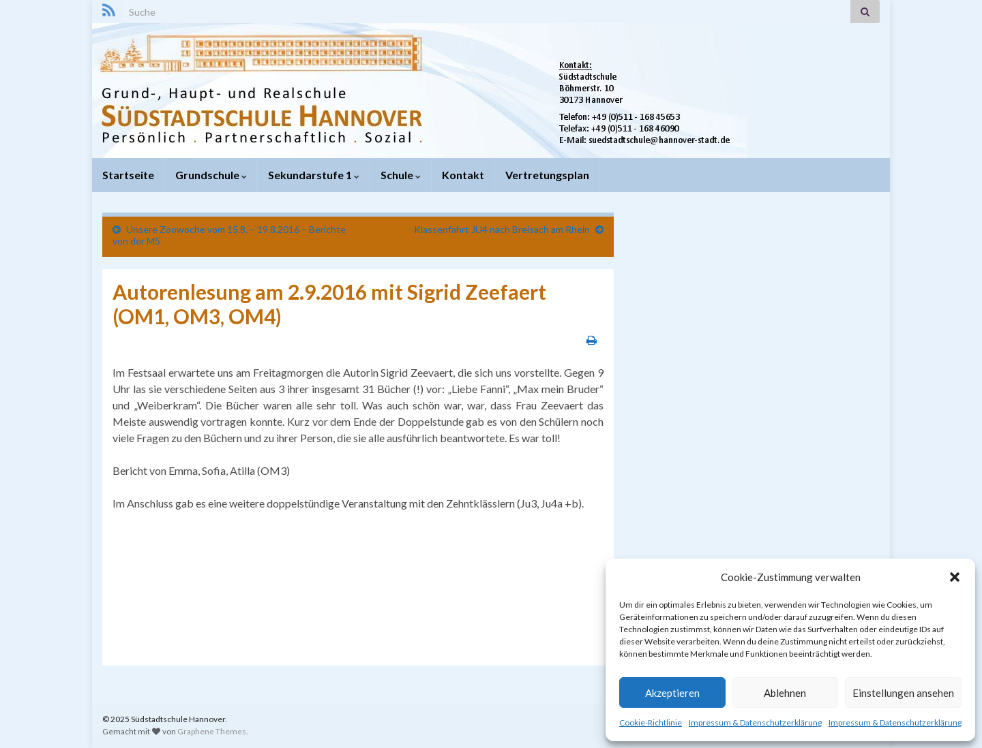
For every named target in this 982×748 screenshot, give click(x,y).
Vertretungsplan (547, 174)
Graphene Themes (211, 731)
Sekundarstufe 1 (313, 174)
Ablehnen (785, 693)
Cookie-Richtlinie (650, 722)
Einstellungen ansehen (903, 693)
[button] (955, 577)
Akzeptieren (672, 693)
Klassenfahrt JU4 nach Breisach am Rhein (502, 229)
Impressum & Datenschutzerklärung (755, 722)
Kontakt (463, 174)
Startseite (128, 174)
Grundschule (211, 174)
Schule (401, 174)
